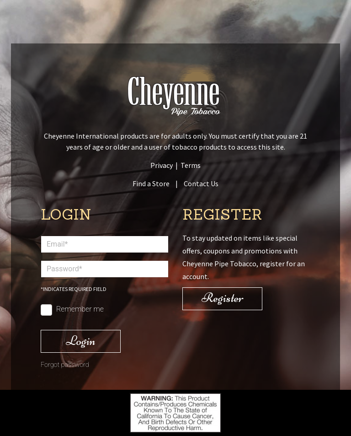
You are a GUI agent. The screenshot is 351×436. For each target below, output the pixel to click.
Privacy (161, 165)
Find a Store (151, 183)
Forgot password (65, 365)
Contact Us (201, 183)
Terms (191, 165)
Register (223, 298)
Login (81, 341)
